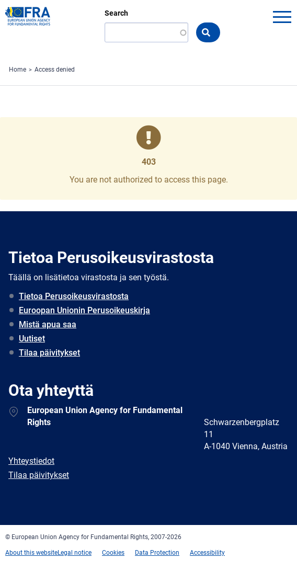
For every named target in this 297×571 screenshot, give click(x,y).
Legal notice (75, 552)
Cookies (113, 552)
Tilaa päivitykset (49, 353)
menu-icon (282, 17)
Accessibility (207, 552)
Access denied (55, 69)
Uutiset (32, 339)
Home (17, 69)
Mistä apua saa (47, 324)
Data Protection (157, 552)
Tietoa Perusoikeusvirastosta (74, 296)
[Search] (146, 32)
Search (116, 13)
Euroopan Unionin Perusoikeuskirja (84, 310)
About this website (31, 552)
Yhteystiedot (31, 461)
